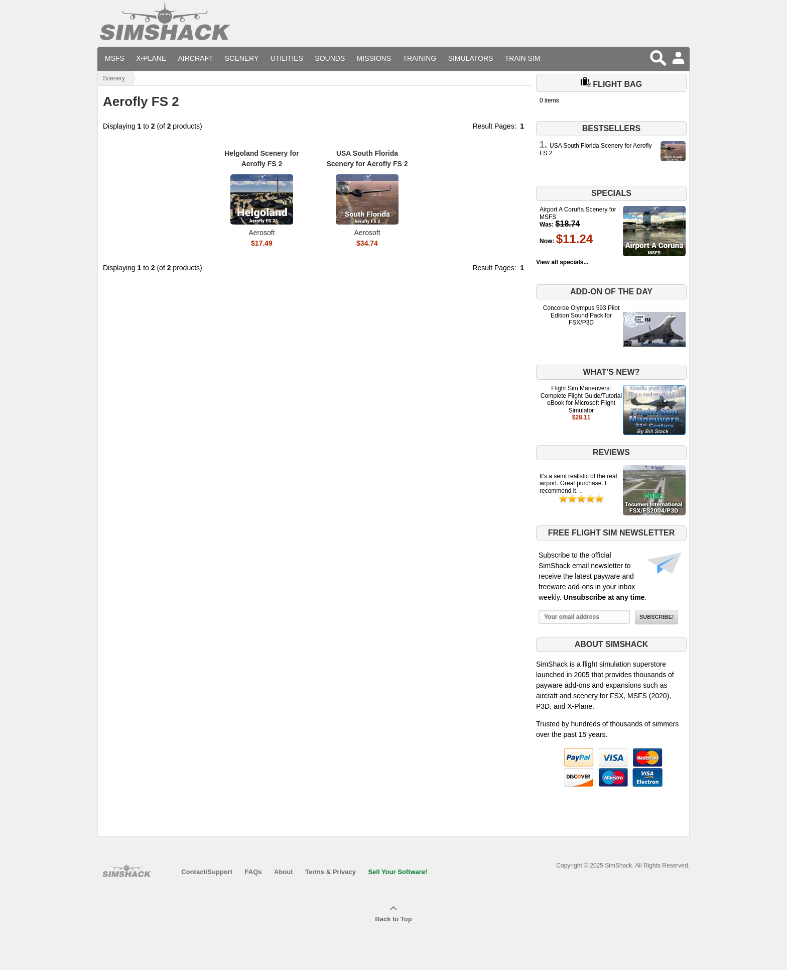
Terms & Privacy (330, 872)
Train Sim (523, 58)
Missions (374, 58)
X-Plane (151, 58)
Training (419, 58)
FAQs (253, 872)
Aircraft (195, 58)
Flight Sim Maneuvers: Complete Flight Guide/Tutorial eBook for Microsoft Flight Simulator (581, 399)
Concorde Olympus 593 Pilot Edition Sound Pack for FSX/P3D (581, 315)
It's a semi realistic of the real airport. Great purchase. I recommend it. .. (578, 483)
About (283, 872)
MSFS (114, 58)
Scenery (241, 58)
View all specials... (562, 262)
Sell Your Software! (397, 872)
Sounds (330, 58)
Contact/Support (206, 872)
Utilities (287, 58)
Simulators (470, 58)
